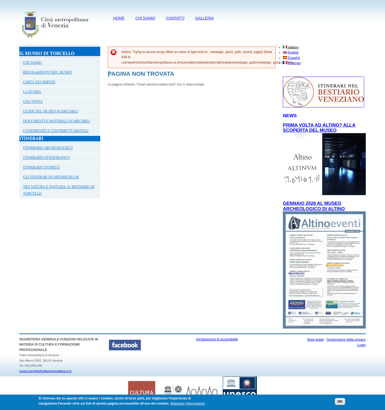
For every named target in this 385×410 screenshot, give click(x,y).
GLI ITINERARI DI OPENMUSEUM (58, 178)
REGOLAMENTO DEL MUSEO (47, 72)
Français (291, 63)
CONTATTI (175, 18)
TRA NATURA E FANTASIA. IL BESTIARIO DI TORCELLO (58, 190)
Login (361, 345)
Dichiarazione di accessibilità (217, 339)
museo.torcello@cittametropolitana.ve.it (45, 371)
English (291, 52)
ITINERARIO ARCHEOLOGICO (58, 149)
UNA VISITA (33, 101)
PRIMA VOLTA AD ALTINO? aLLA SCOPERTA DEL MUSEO (319, 128)
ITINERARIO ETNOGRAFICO (58, 158)
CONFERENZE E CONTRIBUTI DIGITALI (55, 131)
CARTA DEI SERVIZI (39, 82)
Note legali (315, 339)
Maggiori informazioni (187, 405)
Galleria (204, 18)
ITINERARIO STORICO (58, 168)
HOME (119, 18)
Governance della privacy (346, 339)
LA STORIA (32, 92)
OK (340, 403)
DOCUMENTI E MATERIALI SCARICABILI (56, 121)
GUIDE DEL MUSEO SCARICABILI (50, 111)
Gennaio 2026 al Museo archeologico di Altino (314, 206)
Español (291, 58)
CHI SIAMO (145, 18)
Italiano (291, 47)
